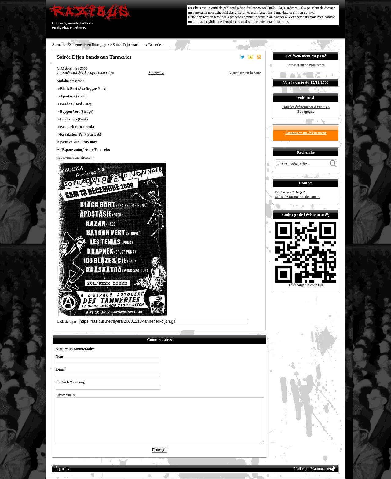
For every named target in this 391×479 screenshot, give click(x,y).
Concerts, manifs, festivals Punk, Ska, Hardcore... (91, 16)
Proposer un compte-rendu (305, 65)
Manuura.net (320, 468)
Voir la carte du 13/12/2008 (306, 82)
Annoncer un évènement (306, 132)
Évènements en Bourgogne (88, 44)
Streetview (156, 73)
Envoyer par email (250, 56)
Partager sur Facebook (234, 56)
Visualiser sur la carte (245, 73)
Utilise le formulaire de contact (297, 197)
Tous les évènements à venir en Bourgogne (306, 109)
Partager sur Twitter (242, 56)
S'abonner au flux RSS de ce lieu (258, 56)
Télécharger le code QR (305, 285)
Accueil (58, 44)
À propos (62, 468)
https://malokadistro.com (75, 157)
